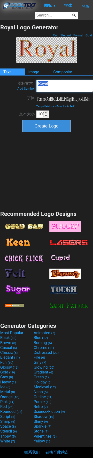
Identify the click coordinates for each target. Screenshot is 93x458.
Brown (8, 342)
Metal (7, 392)
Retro (41, 406)
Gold (89, 35)
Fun (6, 362)
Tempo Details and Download (52, 106)
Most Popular (11, 333)
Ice (5, 387)
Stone (41, 431)
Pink (7, 401)
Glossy (9, 367)
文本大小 (27, 114)
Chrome (44, 347)
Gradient (43, 372)
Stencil (8, 431)
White (7, 441)
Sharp (7, 421)
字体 (31, 97)
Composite (62, 72)
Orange (9, 397)
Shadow (44, 416)
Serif (72, 106)
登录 (85, 6)
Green (42, 377)
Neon (41, 392)
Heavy (8, 382)
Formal (78, 35)
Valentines (45, 436)
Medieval (45, 387)
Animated (44, 333)
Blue (41, 337)
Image (33, 72)
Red (55, 35)
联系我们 (32, 452)
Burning (43, 342)
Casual (8, 347)
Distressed (46, 352)
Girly (40, 362)
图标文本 (26, 85)
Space (8, 426)
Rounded (11, 411)
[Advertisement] (46, 171)
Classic (9, 352)
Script (7, 416)
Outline (43, 397)
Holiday (43, 382)
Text (7, 72)
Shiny (41, 421)
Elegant (66, 35)
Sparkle (42, 426)
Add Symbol (26, 88)
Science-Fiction (49, 411)
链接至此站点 (57, 452)
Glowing (44, 367)
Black (8, 337)
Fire (39, 357)
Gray (6, 377)
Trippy (8, 436)
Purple (42, 401)
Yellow (43, 441)
